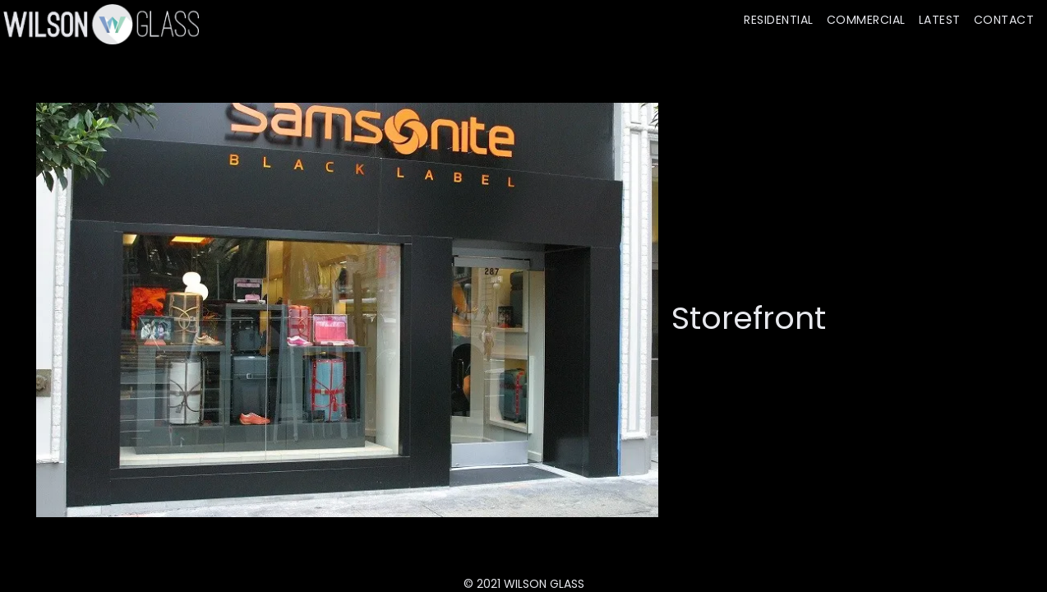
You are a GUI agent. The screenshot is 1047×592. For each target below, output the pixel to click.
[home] (99, 23)
